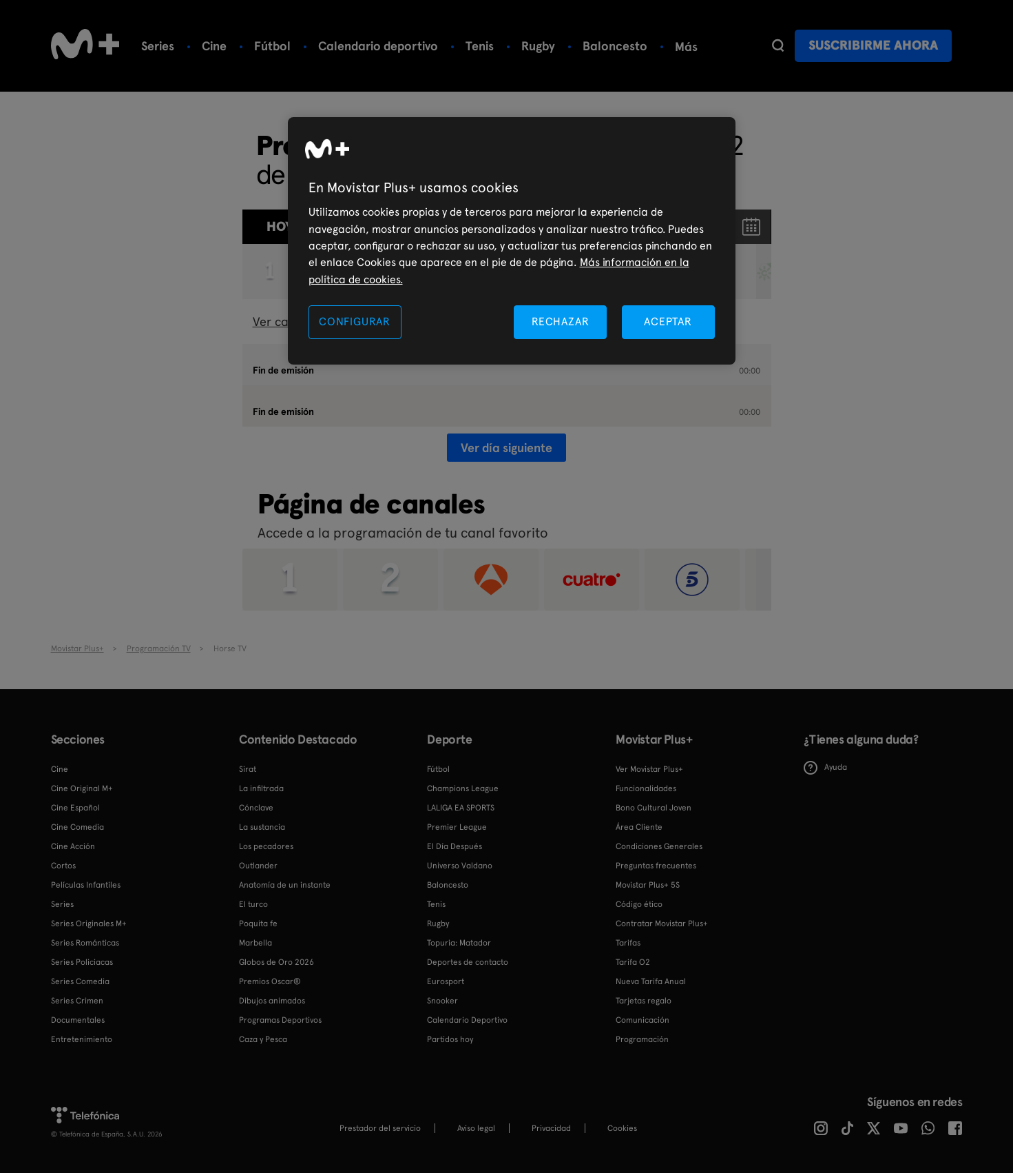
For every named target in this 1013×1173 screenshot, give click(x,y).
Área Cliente (639, 827)
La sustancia (262, 827)
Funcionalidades (646, 788)
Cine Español (75, 808)
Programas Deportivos (280, 1020)
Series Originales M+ (89, 923)
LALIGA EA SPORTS (460, 808)
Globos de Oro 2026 (276, 962)
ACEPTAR (668, 321)
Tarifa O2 (633, 962)
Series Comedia (80, 981)
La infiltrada (261, 788)
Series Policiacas (82, 962)
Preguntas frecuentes (656, 865)
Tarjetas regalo (643, 1001)
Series (157, 46)
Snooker (442, 1001)
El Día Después (454, 846)
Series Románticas (85, 943)
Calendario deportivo (378, 46)
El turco (253, 904)
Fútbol (272, 46)
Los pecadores (266, 846)
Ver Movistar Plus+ (649, 769)
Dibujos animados (272, 1001)
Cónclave (256, 808)
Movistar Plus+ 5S (648, 885)
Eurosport (445, 981)
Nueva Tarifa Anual (651, 981)
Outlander (258, 865)
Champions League (463, 788)
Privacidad (551, 1128)
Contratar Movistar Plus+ (662, 923)
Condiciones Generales (659, 846)
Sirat (247, 769)
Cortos (63, 865)
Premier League (457, 827)
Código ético (639, 904)
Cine (214, 46)
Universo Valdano (459, 865)
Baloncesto (615, 46)
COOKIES (622, 1128)
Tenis (480, 46)
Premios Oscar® (270, 981)
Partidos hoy (450, 1039)
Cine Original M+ (82, 788)
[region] (511, 241)
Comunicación (642, 1020)
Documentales (78, 1020)
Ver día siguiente (506, 447)
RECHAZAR (560, 321)
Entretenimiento (81, 1039)
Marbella (255, 943)
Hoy (280, 226)
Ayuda (825, 768)
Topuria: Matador (459, 943)
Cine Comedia (77, 827)
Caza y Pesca (263, 1039)
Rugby (538, 46)
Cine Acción (73, 846)
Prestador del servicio (380, 1128)
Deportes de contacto (467, 962)
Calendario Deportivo (467, 1020)
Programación (642, 1039)
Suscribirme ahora (873, 45)
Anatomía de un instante (285, 885)
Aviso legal (476, 1128)
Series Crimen (77, 1001)
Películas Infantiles (86, 885)
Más (686, 47)
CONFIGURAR (354, 321)
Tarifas (628, 943)
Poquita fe (258, 923)
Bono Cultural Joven (653, 808)
